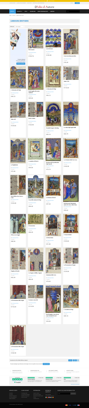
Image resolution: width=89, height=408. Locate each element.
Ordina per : (12, 26)
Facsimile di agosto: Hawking (52, 127)
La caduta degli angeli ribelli (70, 127)
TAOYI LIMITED (48, 394)
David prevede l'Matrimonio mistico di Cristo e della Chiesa (70, 204)
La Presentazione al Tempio (69, 265)
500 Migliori (32, 11)
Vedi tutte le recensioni (75, 384)
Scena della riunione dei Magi (35, 199)
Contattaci (11, 393)
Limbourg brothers (33, 52)
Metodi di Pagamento (13, 395)
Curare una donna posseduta (70, 56)
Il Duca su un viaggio (15, 234)
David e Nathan (32, 118)
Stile (26, 11)
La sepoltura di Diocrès (33, 161)
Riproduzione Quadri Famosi (38, 395)
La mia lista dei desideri (25, 394)
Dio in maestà (31, 49)
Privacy (34, 397)
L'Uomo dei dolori (68, 234)
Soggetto (19, 11)
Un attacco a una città (33, 299)
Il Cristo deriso (32, 225)
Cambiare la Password (25, 395)
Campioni (52, 11)
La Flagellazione (14, 164)
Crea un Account (24, 397)
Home (10, 15)
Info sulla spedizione (13, 397)
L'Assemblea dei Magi (68, 309)
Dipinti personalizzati (43, 11)
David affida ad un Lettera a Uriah (17, 197)
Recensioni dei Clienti (37, 394)
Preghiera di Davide (15, 271)
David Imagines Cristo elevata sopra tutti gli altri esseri (52, 315)
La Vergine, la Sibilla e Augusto (35, 272)
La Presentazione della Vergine (17, 300)
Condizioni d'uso (36, 398)
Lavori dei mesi (49, 48)
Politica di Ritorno (12, 398)
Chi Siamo (11, 394)
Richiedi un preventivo (20, 63)
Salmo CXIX (66, 81)
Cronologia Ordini (24, 393)
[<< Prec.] (70, 360)
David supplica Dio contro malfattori (34, 92)
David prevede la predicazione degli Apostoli (52, 163)
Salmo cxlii (13, 119)
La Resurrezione (49, 237)
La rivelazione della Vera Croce (70, 159)
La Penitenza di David (51, 197)
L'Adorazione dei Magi (16, 90)
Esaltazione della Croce (51, 274)
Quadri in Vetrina (36, 393)
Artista (12, 11)
